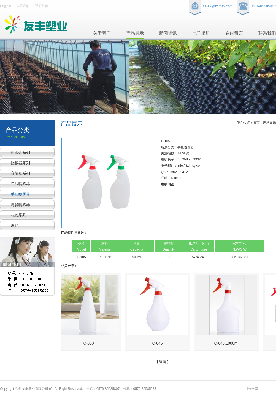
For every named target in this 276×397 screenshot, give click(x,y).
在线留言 (234, 33)
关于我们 (102, 33)
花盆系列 (18, 215)
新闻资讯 (168, 33)
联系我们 (22, 6)
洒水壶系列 (20, 152)
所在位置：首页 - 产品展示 (256, 123)
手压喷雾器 (20, 194)
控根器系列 (20, 163)
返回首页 (41, 6)
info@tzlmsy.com (189, 166)
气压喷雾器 (20, 184)
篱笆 (14, 225)
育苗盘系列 (20, 173)
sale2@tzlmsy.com (218, 6)
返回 (162, 362)
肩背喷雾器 (20, 204)
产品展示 (135, 33)
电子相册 (201, 33)
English (5, 6)
